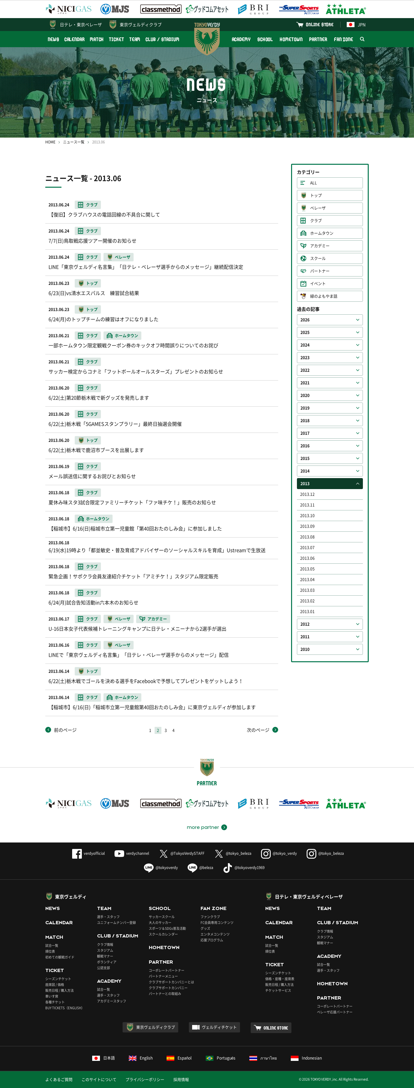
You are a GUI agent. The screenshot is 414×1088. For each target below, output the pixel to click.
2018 (305, 421)
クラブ (316, 221)
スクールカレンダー (163, 934)
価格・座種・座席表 (279, 978)
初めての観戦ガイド (59, 957)
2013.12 (307, 494)
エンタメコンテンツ (215, 934)
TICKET (116, 39)
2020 (305, 395)
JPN (356, 24)
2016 (305, 446)
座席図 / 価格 (54, 984)
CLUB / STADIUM (163, 39)
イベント (318, 284)
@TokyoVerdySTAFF (181, 853)
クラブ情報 (105, 944)
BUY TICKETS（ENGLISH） (64, 1007)
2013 (305, 483)
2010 (305, 649)
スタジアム (105, 950)
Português (221, 1058)
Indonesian (306, 1058)
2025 (305, 332)
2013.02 (307, 601)
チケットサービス (278, 990)
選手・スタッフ (108, 916)
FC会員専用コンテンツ (217, 922)
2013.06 (307, 558)
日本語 (103, 1058)
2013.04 (307, 579)
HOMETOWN (291, 39)
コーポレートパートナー (166, 970)
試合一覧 (51, 945)
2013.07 (307, 547)
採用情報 (181, 1080)
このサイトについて (99, 1080)
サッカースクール (162, 916)
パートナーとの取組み (165, 993)
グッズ (205, 928)
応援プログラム (212, 939)
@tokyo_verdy (279, 853)
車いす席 (51, 996)
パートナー (320, 271)
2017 (305, 433)
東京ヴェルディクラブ (141, 24)
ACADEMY (241, 39)
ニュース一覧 (73, 142)
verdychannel (131, 853)
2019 (305, 408)
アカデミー (320, 246)
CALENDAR (74, 39)
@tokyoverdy (161, 867)
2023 (305, 358)
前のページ (65, 730)
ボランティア (106, 961)
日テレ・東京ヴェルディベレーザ (309, 896)
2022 (305, 370)
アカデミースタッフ (111, 1001)
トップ (316, 195)
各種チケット (55, 1001)
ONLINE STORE (320, 24)
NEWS (53, 39)
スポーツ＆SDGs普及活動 (167, 928)
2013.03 (307, 590)
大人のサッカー (160, 922)
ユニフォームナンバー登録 (116, 922)
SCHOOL (265, 39)
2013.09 (307, 526)
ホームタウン (321, 233)
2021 (305, 383)
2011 (305, 637)
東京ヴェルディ (71, 896)
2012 (305, 624)
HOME (50, 142)
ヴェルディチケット (219, 1027)
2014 (305, 471)
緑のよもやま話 (323, 296)
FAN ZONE (343, 39)
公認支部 (103, 967)
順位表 (50, 951)
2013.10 (307, 515)
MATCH (97, 39)
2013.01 (307, 611)
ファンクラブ (210, 916)
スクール (318, 258)
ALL (313, 183)
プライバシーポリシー (144, 1080)
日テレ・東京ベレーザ (81, 24)
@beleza (200, 867)
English (141, 1058)
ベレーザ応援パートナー (335, 1012)
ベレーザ (318, 208)
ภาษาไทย (263, 1058)
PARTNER (318, 39)
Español (179, 1058)
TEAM (135, 39)
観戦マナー (105, 956)
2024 (305, 345)
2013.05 (307, 569)
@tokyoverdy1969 (244, 867)
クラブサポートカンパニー (168, 987)
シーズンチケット (58, 978)
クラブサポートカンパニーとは (171, 981)
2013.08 (307, 537)
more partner (203, 827)
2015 (305, 458)
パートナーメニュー (163, 976)
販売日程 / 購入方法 (59, 990)
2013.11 (307, 505)
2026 (305, 320)
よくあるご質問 (58, 1080)
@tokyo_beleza (232, 853)
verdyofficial (88, 853)
